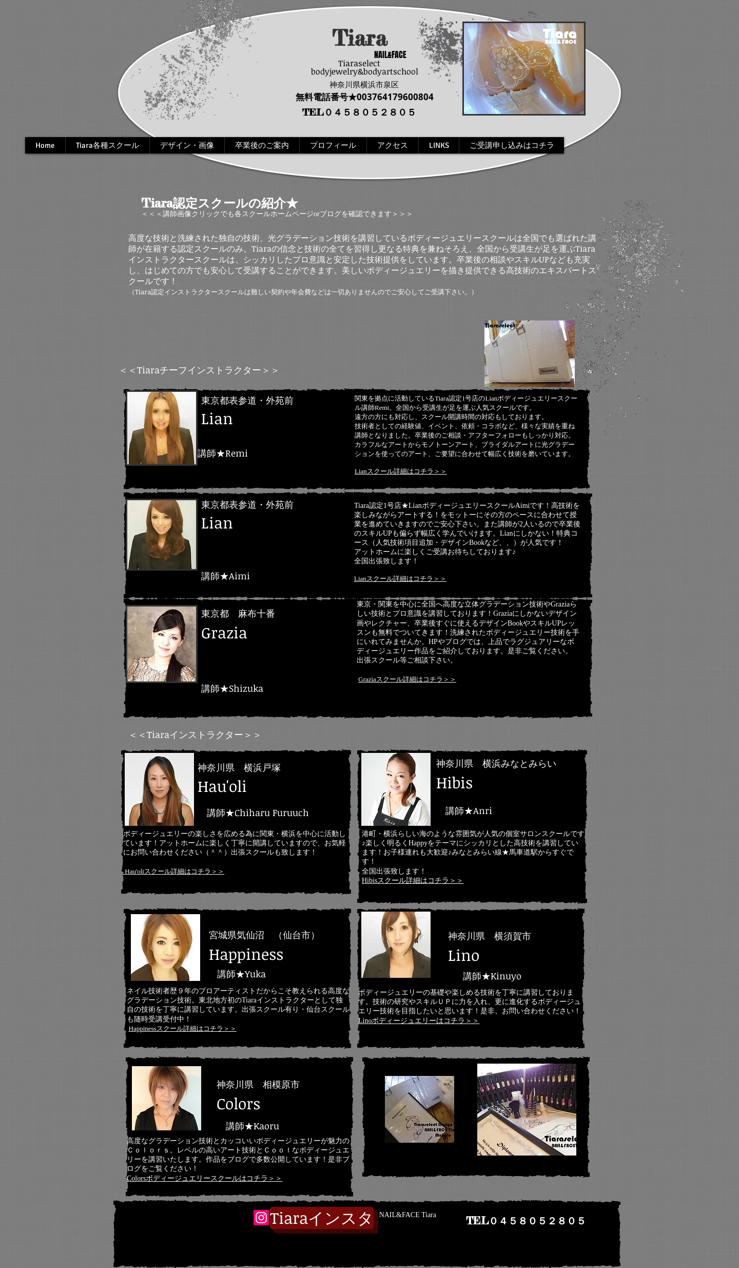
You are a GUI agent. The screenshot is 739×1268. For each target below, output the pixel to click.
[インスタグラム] (322, 1218)
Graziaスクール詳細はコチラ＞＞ (407, 679)
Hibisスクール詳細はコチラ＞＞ (412, 880)
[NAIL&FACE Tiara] (406, 1215)
